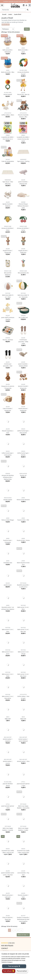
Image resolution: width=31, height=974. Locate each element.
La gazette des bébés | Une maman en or (7, 137)
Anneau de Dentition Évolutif (23, 72)
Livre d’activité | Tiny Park (23, 873)
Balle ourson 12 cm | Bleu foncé (23, 674)
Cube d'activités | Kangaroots (8, 408)
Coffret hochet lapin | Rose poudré (23, 431)
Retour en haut (23, 935)
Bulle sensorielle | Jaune (23, 50)
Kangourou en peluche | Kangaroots (7, 386)
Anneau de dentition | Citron (8, 228)
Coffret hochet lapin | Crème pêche (8, 453)
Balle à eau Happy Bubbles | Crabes (23, 828)
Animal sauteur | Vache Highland (23, 739)
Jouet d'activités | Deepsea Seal (23, 181)
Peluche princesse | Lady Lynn (7, 895)
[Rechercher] (13, 9)
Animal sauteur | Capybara (7, 739)
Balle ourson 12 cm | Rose (8, 629)
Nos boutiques (7, 946)
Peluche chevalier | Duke (23, 895)
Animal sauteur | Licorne (7, 761)
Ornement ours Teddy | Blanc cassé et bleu (23, 850)
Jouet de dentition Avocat (8, 783)
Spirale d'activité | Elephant (8, 204)
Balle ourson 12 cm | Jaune (8, 652)
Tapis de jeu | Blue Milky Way (7, 181)
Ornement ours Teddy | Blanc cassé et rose (8, 850)
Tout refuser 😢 (8, 971)
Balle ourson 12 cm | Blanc (23, 607)
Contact (4, 948)
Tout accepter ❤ (14, 966)
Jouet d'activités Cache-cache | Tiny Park (7, 873)
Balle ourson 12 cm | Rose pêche (8, 696)
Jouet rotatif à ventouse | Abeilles (7, 317)
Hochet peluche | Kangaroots (23, 408)
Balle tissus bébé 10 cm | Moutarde (23, 295)
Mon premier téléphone (7, 273)
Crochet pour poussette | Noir (7, 364)
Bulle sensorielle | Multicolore (8, 50)
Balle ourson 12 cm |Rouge (23, 652)
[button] (6, 25)
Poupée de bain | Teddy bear (23, 250)
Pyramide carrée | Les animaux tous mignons (7, 607)
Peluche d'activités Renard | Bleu (23, 115)
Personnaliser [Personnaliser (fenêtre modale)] (22, 971)
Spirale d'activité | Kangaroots (23, 386)
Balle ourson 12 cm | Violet (8, 674)
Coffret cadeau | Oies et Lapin (23, 696)
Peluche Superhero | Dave (8, 431)
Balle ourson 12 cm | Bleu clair (23, 629)
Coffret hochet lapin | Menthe (23, 453)
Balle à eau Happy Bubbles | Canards (7, 828)
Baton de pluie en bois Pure (23, 562)
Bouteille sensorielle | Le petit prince (23, 585)
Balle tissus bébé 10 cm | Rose (7, 295)
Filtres (27, 29)
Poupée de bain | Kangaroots (8, 250)
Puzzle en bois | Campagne (7, 540)
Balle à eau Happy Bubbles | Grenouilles (23, 806)
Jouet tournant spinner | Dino (7, 806)
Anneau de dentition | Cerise (23, 228)
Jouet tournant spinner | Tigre (23, 783)
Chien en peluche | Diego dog (7, 917)
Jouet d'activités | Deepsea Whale (23, 364)
